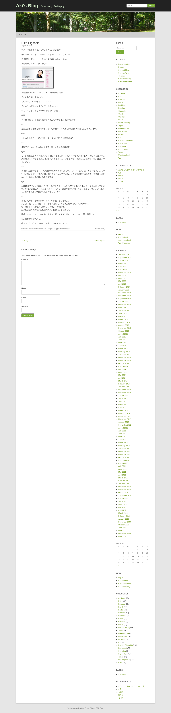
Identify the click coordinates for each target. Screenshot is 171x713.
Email (24, 298)
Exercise (121, 99)
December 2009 (124, 522)
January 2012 (123, 448)
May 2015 (122, 343)
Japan (120, 126)
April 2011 (122, 475)
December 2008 (124, 534)
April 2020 (122, 284)
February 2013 (124, 413)
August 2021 (123, 269)
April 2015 (122, 346)
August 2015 (123, 334)
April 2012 (122, 440)
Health (120, 120)
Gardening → (99, 240)
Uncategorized (124, 155)
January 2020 (123, 290)
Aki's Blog (27, 5)
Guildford (121, 117)
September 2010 (124, 495)
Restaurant (122, 143)
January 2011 (123, 484)
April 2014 (122, 378)
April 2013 (122, 407)
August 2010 (123, 498)
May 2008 (122, 537)
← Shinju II (25, 240)
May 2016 (122, 316)
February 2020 (124, 287)
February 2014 (124, 384)
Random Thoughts (46, 229)
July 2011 (122, 466)
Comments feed (124, 240)
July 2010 (122, 501)
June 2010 (122, 504)
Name (24, 288)
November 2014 (124, 360)
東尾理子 (66, 229)
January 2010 (123, 519)
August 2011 (123, 463)
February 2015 (124, 352)
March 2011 (123, 478)
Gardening (122, 111)
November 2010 (124, 490)
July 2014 (122, 369)
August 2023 (123, 261)
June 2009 (122, 528)
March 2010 (123, 513)
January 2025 (123, 255)
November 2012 (124, 419)
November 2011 (124, 454)
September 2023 (124, 258)
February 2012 (124, 446)
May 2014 (122, 375)
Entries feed (123, 237)
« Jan (118, 211)
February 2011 (124, 481)
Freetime (121, 108)
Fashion (121, 105)
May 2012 (122, 437)
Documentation (124, 64)
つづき (121, 181)
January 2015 (123, 354)
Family (120, 102)
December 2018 (124, 305)
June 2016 (122, 313)
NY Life (121, 134)
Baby (120, 96)
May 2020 (122, 281)
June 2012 (122, 434)
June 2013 (122, 401)
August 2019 (123, 302)
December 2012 (124, 416)
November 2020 (124, 272)
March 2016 (123, 319)
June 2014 (122, 372)
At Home (121, 93)
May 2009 (122, 531)
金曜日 (121, 176)
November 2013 (124, 393)
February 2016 (124, 322)
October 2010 (123, 493)
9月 (119, 173)
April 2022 (122, 266)
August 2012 (123, 428)
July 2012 (122, 431)
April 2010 (122, 510)
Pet (119, 137)
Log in (120, 234)
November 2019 (124, 296)
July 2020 (122, 275)
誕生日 (121, 179)
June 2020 (122, 278)
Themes (121, 76)
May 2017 (122, 308)
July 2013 (122, 399)
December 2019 (124, 293)
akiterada (34, 229)
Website (24, 306)
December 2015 (124, 328)
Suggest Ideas (123, 70)
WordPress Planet (125, 82)
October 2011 (123, 457)
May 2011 (122, 472)
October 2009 (123, 525)
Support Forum (124, 73)
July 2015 (122, 337)
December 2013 (124, 390)
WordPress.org (124, 243)
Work (120, 158)
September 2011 (124, 460)
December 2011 (124, 451)
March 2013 (123, 410)
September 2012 (124, 425)
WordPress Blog (124, 79)
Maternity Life (123, 129)
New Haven (122, 132)
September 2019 (124, 299)
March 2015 (123, 349)
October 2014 (123, 363)
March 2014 (123, 381)
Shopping (122, 146)
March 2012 (123, 443)
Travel (120, 152)
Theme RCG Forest (97, 708)
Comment (26, 259)
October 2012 (123, 422)
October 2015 (123, 331)
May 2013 (122, 404)
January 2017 (123, 310)
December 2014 (124, 357)
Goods (120, 114)
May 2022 (122, 263)
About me (22, 35)
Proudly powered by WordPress (78, 708)
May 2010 (122, 507)
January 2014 (123, 387)
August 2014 (123, 366)
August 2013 (123, 396)
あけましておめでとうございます (131, 170)
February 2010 (124, 516)
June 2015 (122, 340)
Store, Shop (123, 149)
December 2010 (124, 487)
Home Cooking (124, 123)
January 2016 (123, 325)
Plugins (121, 67)
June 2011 (122, 469)
